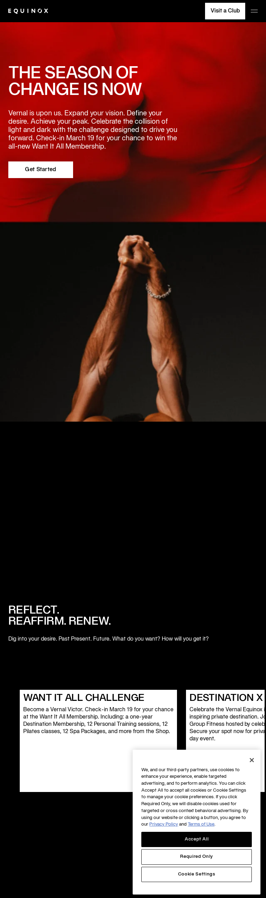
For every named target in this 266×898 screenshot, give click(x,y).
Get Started (40, 169)
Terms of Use (201, 824)
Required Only (196, 857)
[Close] (251, 760)
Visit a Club (225, 11)
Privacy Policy (163, 824)
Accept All (197, 839)
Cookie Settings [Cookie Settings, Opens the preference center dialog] (196, 874)
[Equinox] (28, 11)
